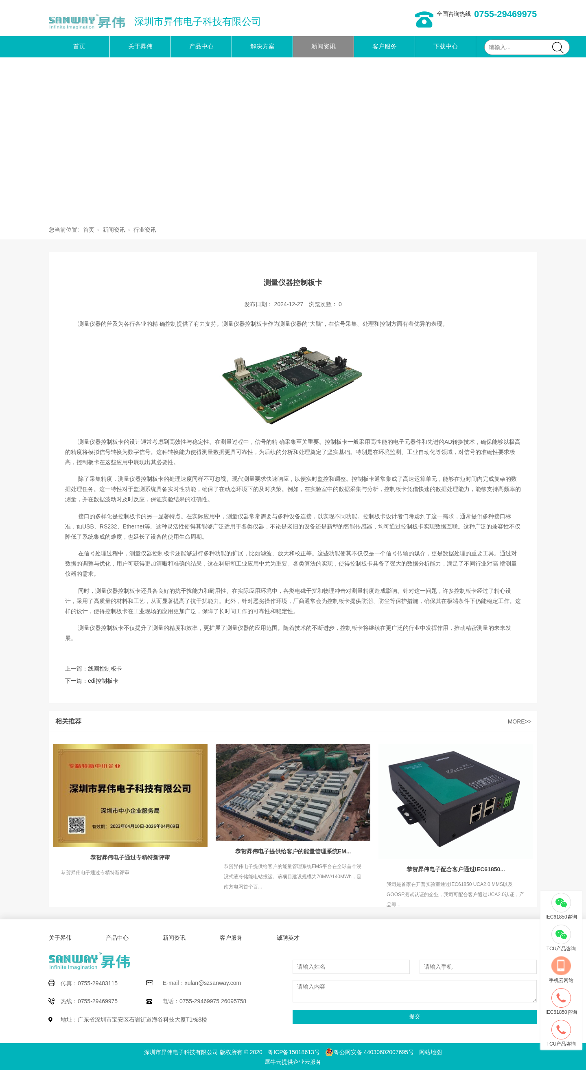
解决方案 (262, 46)
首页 (79, 46)
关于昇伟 (140, 46)
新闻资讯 (323, 46)
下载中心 (445, 46)
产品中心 (201, 46)
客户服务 (384, 46)
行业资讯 (144, 229)
